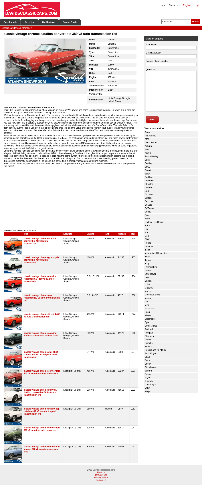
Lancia (148, 270)
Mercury (149, 298)
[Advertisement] (71, 198)
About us (101, 472)
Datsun (148, 198)
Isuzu (147, 256)
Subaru (148, 370)
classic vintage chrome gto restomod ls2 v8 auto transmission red (42, 298)
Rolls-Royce (151, 353)
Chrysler (149, 184)
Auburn (148, 146)
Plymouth (149, 336)
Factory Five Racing (154, 222)
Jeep (147, 263)
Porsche (149, 343)
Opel (147, 322)
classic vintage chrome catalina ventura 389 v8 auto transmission (41, 334)
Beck (147, 160)
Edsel (147, 218)
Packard (149, 329)
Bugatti (148, 170)
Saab (147, 357)
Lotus (147, 284)
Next (82, 66)
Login (197, 5)
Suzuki (148, 374)
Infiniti (147, 250)
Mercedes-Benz (152, 294)
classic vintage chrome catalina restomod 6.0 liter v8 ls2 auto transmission (40, 279)
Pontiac (148, 339)
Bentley (148, 163)
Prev (9, 66)
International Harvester (156, 253)
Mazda (148, 291)
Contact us (174, 5)
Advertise (30, 22)
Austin (148, 153)
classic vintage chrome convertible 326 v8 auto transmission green (42, 429)
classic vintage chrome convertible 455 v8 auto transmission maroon (42, 372)
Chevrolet (149, 180)
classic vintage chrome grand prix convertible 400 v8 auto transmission (41, 260)
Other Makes (151, 326)
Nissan (148, 315)
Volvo (147, 388)
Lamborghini (151, 267)
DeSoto (148, 205)
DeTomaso (150, 208)
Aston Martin (151, 142)
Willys (147, 391)
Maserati (149, 288)
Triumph (149, 381)
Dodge (148, 211)
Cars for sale (10, 22)
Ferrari (148, 225)
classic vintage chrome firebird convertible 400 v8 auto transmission (40, 241)
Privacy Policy (101, 477)
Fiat (146, 229)
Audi (147, 149)
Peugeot (149, 332)
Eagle (147, 215)
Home (162, 5)
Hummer (149, 246)
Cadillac (149, 177)
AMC (147, 139)
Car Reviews (48, 22)
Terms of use (101, 475)
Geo (147, 236)
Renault (148, 346)
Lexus (147, 277)
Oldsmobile (150, 319)
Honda (148, 243)
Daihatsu (149, 194)
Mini (147, 305)
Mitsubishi (149, 308)
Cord (147, 191)
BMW (147, 167)
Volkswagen (150, 384)
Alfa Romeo (150, 135)
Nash (147, 312)
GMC (147, 239)
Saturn (148, 360)
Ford (147, 232)
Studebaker (150, 367)
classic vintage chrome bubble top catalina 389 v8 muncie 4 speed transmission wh (42, 411)
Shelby (148, 364)
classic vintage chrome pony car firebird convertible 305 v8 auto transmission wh (40, 392)
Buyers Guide (70, 22)
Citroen (148, 187)
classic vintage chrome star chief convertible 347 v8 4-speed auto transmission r (41, 354)
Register (187, 5)
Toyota (148, 377)
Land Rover (150, 274)
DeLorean (149, 201)
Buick (147, 173)
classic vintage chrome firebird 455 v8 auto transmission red (42, 315)
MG (146, 301)
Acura (147, 132)
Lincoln (148, 281)
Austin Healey (151, 156)
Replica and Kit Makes (155, 350)
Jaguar (148, 260)
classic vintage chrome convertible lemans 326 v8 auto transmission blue (42, 449)
